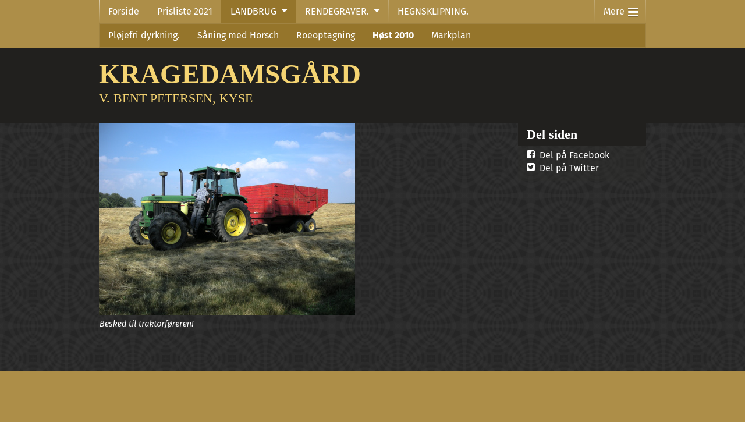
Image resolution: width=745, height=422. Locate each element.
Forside (123, 11)
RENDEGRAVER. (337, 11)
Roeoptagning (325, 35)
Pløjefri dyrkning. (144, 35)
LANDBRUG (253, 11)
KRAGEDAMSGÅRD (230, 73)
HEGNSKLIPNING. (433, 11)
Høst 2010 (393, 35)
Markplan (451, 35)
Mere (621, 9)
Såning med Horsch (238, 35)
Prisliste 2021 (184, 11)
